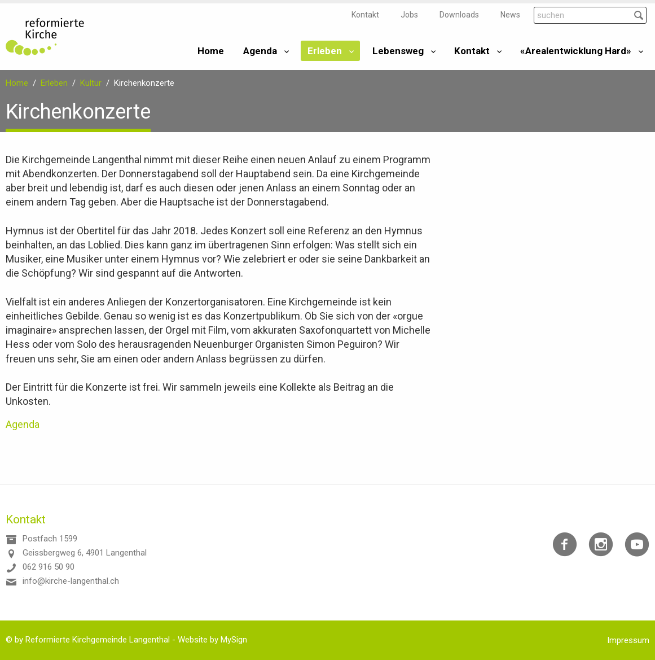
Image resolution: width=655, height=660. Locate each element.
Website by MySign (212, 640)
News (510, 14)
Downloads (459, 14)
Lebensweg (398, 50)
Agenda (260, 50)
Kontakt (365, 14)
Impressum (628, 640)
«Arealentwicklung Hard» (575, 50)
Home (210, 50)
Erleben (324, 50)
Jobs (409, 14)
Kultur (91, 83)
